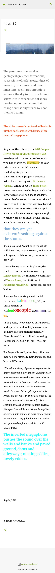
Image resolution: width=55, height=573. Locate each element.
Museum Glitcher (17, 4)
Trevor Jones (13, 280)
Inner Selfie (40, 185)
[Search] (51, 4)
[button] (5, 30)
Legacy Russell (12, 275)
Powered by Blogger (27, 564)
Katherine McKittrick (15, 284)
